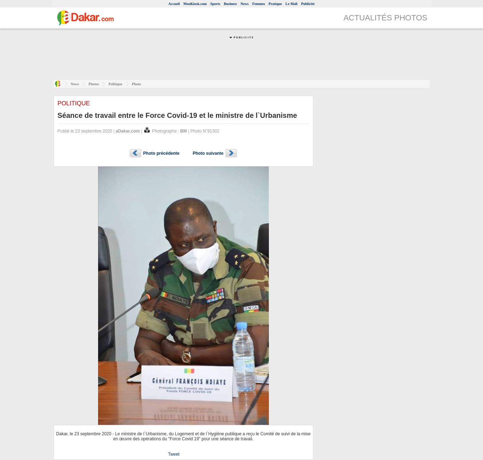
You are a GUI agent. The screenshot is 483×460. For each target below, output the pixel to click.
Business (230, 4)
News (245, 4)
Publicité (308, 4)
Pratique (275, 4)
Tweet (173, 454)
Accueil (174, 4)
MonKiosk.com (195, 4)
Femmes (258, 4)
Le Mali (291, 4)
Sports (215, 4)
